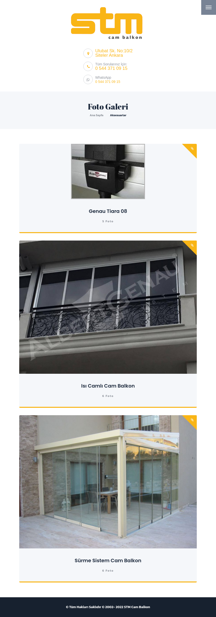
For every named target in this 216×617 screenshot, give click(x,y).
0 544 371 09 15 (111, 68)
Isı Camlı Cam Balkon (108, 385)
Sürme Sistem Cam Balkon (108, 560)
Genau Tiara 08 (108, 211)
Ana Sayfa (97, 115)
